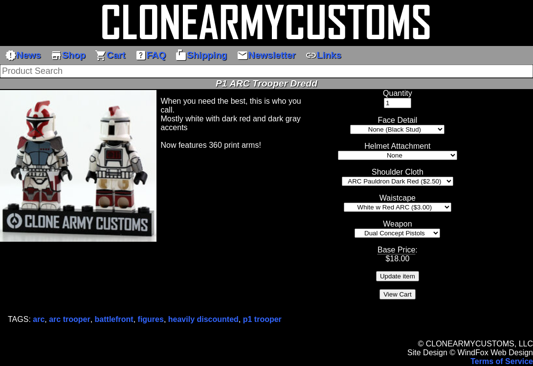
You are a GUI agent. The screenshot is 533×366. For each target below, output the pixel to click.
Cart (110, 55)
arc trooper (69, 319)
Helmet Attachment (397, 146)
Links (323, 55)
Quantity (397, 93)
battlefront (114, 319)
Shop (68, 55)
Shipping (201, 55)
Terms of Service (501, 361)
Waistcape (397, 198)
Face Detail (397, 120)
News (23, 55)
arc (38, 319)
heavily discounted (203, 319)
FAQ (150, 55)
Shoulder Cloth (397, 172)
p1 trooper (262, 319)
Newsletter (266, 55)
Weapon (397, 224)
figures (151, 319)
